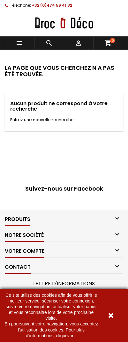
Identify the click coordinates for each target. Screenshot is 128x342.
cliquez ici (65, 335)
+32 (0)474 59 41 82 (52, 5)
